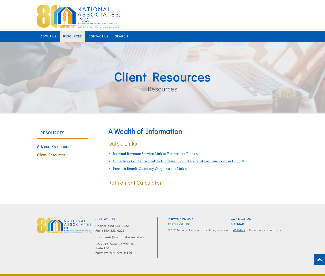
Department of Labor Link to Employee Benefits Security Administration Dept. (176, 161)
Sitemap (237, 224)
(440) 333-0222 (118, 226)
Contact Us (99, 37)
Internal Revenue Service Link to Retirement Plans (154, 154)
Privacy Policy (180, 219)
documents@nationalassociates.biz (121, 237)
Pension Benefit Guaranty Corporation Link (148, 169)
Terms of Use (179, 224)
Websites (239, 230)
